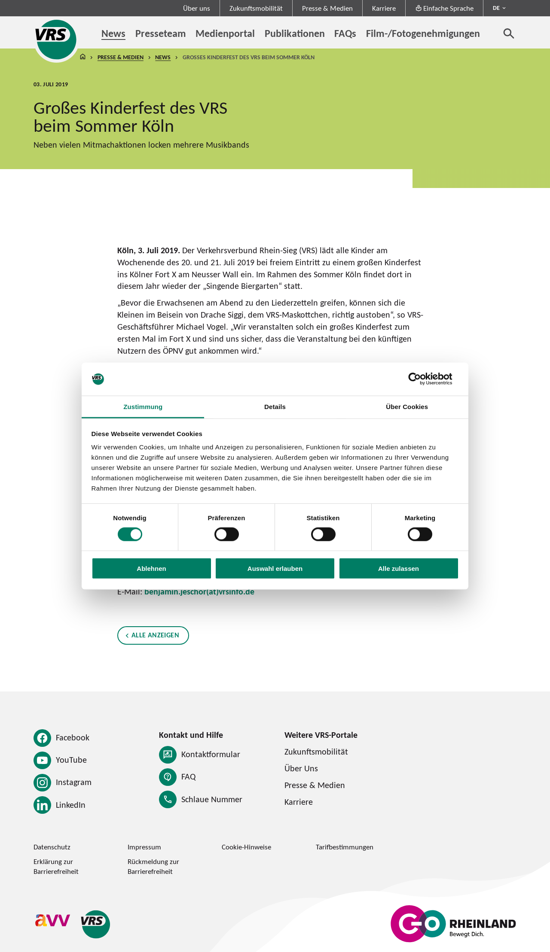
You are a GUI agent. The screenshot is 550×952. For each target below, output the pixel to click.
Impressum (144, 847)
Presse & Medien (327, 8)
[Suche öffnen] (508, 33)
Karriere (384, 8)
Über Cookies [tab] (407, 406)
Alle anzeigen (155, 635)
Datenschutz (52, 847)
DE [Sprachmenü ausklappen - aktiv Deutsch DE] (496, 8)
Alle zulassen (398, 568)
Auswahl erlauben (275, 568)
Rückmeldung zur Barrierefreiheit (153, 866)
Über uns (196, 8)
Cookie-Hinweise (246, 847)
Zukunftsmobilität (256, 8)
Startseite (82, 57)
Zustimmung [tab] (142, 406)
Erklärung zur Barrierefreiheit (56, 866)
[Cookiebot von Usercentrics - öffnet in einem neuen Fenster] (421, 379)
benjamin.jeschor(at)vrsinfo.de (199, 591)
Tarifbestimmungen (344, 847)
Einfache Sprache (444, 8)
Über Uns (301, 768)
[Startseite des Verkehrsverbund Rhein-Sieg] (57, 39)
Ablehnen (151, 568)
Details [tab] (275, 406)
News (163, 57)
